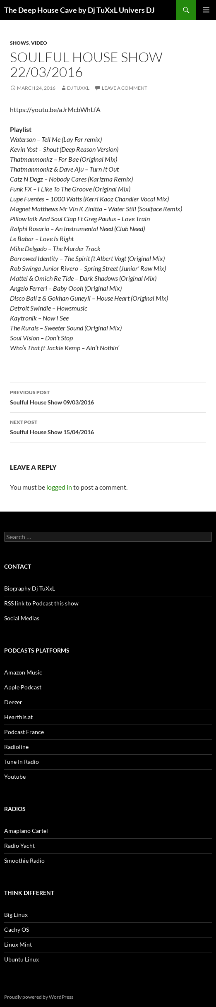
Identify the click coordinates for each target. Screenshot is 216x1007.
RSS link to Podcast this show (41, 603)
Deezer (13, 702)
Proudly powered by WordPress (38, 997)
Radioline (16, 746)
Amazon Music (23, 672)
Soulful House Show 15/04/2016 (108, 426)
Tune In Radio (21, 761)
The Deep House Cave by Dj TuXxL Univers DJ (79, 9)
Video (39, 43)
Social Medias (21, 618)
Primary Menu (206, 10)
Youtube (15, 776)
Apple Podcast (22, 687)
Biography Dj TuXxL (29, 588)
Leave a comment (124, 88)
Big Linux (16, 914)
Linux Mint (18, 944)
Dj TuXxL (78, 88)
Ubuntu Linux (21, 959)
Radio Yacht (19, 845)
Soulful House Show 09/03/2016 (108, 396)
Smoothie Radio (24, 860)
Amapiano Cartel (26, 830)
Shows (19, 43)
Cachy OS (16, 929)
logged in (59, 487)
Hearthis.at (18, 716)
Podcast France (24, 731)
